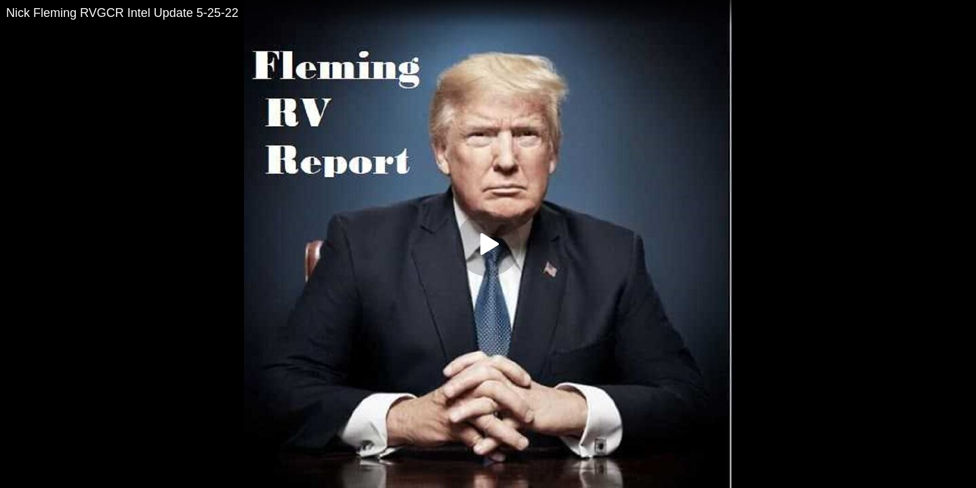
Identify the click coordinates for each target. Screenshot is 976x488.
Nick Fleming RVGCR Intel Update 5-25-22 (122, 13)
